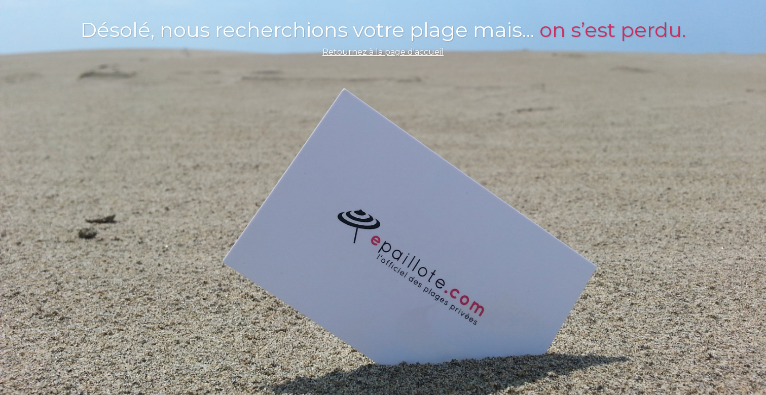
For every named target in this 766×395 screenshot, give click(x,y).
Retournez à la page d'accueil (383, 52)
